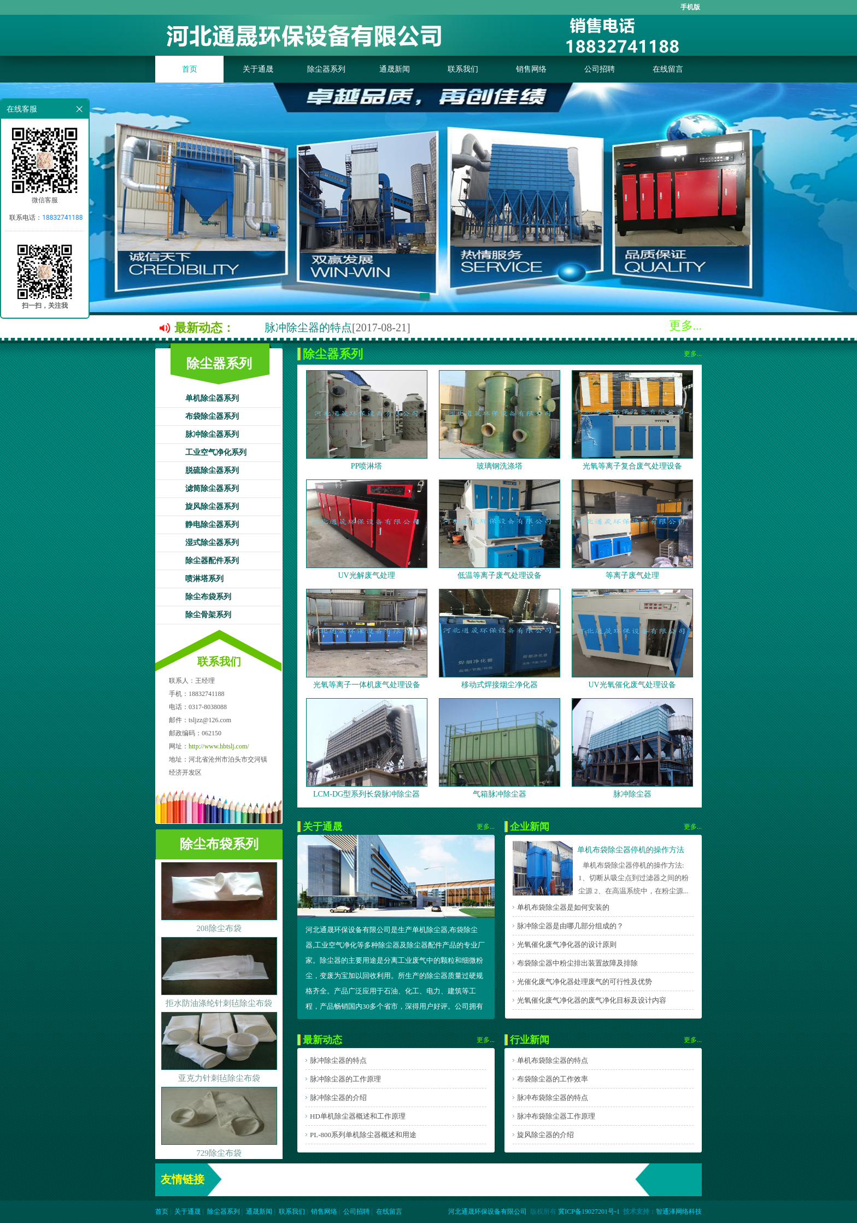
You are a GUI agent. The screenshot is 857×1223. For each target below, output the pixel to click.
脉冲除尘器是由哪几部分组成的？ (570, 926)
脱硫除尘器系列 (212, 470)
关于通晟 (258, 69)
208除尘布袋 (219, 928)
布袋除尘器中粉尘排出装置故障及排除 (577, 963)
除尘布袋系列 (208, 597)
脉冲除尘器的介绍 (338, 1097)
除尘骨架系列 (208, 615)
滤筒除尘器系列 (212, 488)
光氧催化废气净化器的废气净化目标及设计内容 (591, 1000)
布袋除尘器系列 (212, 416)
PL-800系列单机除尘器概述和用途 (363, 1135)
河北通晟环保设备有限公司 (487, 1211)
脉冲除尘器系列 (212, 434)
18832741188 (62, 217)
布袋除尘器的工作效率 (552, 1079)
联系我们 (463, 69)
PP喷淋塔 (367, 466)
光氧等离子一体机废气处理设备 (366, 685)
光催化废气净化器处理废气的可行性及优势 (584, 982)
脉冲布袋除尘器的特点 (552, 1097)
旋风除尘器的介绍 (545, 1135)
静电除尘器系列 (212, 524)
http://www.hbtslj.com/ (219, 746)
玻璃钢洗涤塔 (500, 466)
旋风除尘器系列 (212, 506)
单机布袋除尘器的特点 (552, 1060)
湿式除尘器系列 (212, 543)
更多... (685, 325)
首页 (189, 69)
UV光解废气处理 (366, 575)
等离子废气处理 (632, 575)
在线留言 (668, 69)
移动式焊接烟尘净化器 (499, 685)
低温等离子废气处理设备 (499, 575)
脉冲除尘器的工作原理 (345, 1079)
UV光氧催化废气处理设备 (632, 685)
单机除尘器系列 (212, 398)
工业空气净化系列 (215, 452)
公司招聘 (599, 69)
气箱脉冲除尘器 (499, 794)
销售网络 (531, 69)
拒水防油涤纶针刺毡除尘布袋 (219, 1003)
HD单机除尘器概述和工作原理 (358, 1116)
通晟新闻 (394, 69)
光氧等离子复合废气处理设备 (632, 466)
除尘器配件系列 (212, 561)
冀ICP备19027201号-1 (589, 1211)
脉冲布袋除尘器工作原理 (556, 1116)
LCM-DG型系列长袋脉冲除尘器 (366, 794)
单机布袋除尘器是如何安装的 (563, 907)
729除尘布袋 (219, 1153)
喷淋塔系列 (204, 579)
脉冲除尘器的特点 (308, 327)
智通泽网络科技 (679, 1211)
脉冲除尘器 (632, 794)
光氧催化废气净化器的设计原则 (567, 944)
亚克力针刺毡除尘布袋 (219, 1078)
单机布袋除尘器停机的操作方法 (630, 850)
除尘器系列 (326, 69)
